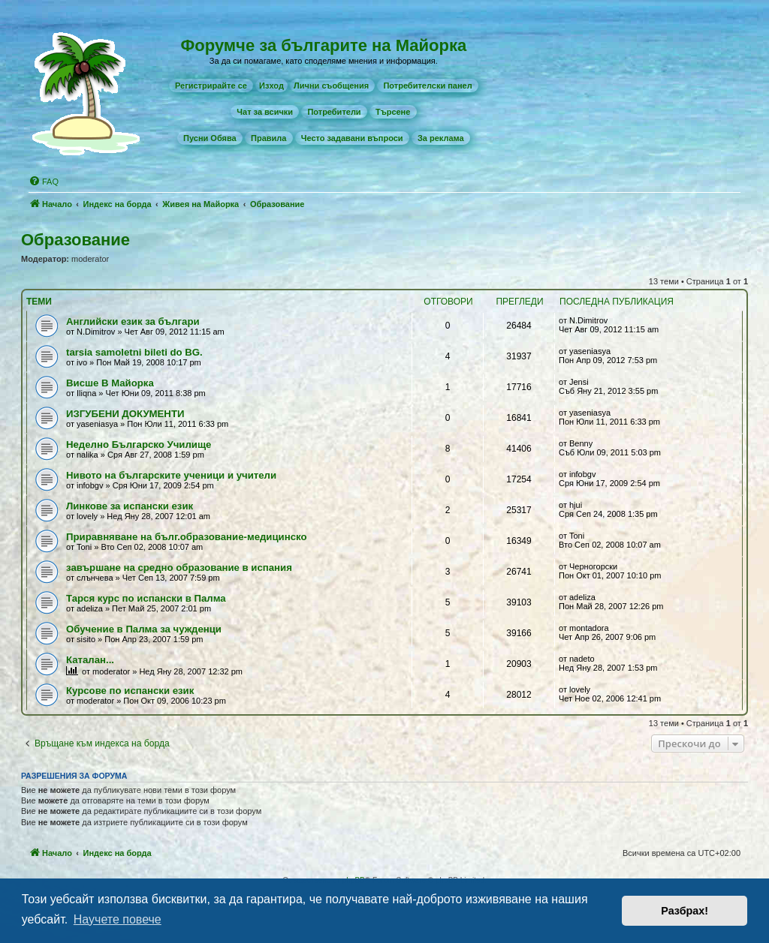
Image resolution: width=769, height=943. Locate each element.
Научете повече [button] (117, 919)
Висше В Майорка (110, 383)
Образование (75, 239)
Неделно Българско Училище (138, 444)
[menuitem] (211, 85)
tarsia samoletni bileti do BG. (134, 352)
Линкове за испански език (129, 506)
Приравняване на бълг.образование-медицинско (186, 536)
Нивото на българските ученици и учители (171, 475)
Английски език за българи (133, 321)
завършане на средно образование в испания (179, 567)
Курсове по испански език (130, 690)
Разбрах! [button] (684, 911)
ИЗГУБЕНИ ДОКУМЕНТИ (125, 413)
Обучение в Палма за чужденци (144, 629)
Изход (271, 85)
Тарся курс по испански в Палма (146, 598)
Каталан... (90, 659)
